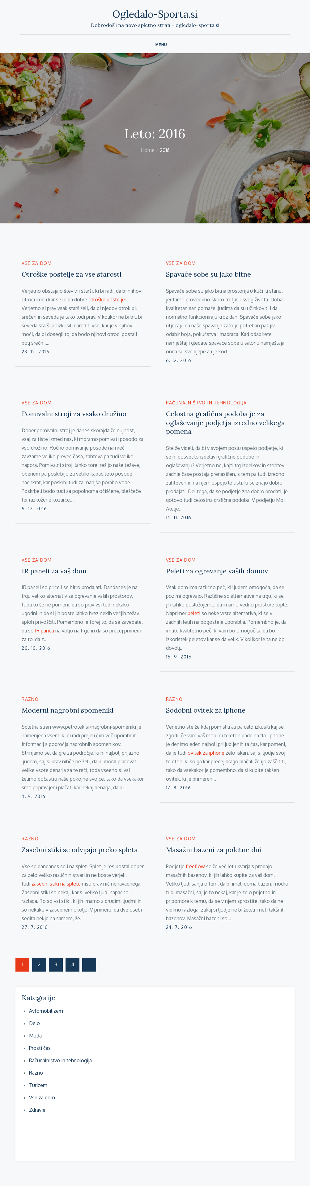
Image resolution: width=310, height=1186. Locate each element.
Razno (30, 699)
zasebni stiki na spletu (56, 884)
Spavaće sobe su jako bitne (208, 274)
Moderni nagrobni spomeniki (67, 710)
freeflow (195, 866)
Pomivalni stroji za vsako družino (74, 413)
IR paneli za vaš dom (54, 571)
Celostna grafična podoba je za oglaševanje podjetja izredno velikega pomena (225, 422)
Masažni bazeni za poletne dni (213, 849)
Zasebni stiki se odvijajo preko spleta (80, 849)
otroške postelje (106, 299)
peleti (194, 613)
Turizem (38, 1085)
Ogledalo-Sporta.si (155, 14)
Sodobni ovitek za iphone (205, 710)
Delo (34, 1023)
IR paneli (44, 631)
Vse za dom (37, 263)
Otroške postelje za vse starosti (71, 274)
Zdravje (37, 1110)
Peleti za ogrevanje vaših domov (217, 571)
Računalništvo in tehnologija (206, 402)
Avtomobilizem (46, 1011)
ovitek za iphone (206, 753)
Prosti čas (40, 1048)
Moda (35, 1036)
